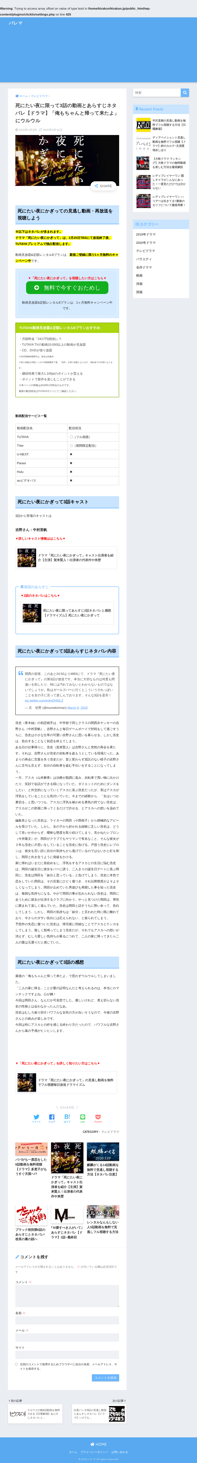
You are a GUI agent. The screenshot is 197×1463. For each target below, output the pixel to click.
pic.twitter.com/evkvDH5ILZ (44, 700)
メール (22, 1330)
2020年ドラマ (146, 243)
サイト (20, 1347)
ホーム (73, 1452)
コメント (23, 1282)
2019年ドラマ (146, 234)
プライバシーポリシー (94, 1452)
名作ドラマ (144, 267)
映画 (139, 275)
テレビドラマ (110, 1132)
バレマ (16, 23)
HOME (98, 1444)
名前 (20, 1313)
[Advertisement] (98, 56)
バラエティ (144, 259)
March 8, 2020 (77, 708)
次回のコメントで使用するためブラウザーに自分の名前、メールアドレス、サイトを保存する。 (68, 1366)
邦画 (139, 292)
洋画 (139, 284)
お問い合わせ (119, 1452)
